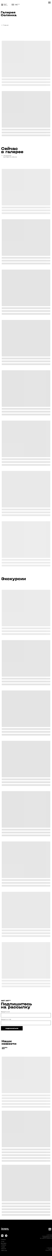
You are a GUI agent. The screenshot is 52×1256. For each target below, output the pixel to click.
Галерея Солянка (9, 14)
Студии (3, 1247)
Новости (3, 1248)
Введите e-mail (6, 1019)
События (3, 1245)
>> (2, 155)
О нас (2, 1241)
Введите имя (5, 1012)
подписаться (11, 1028)
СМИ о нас (4, 1250)
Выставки (3, 1243)
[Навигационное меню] (49, 2)
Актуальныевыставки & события (10, 156)
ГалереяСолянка (5, 1229)
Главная (3, 1239)
